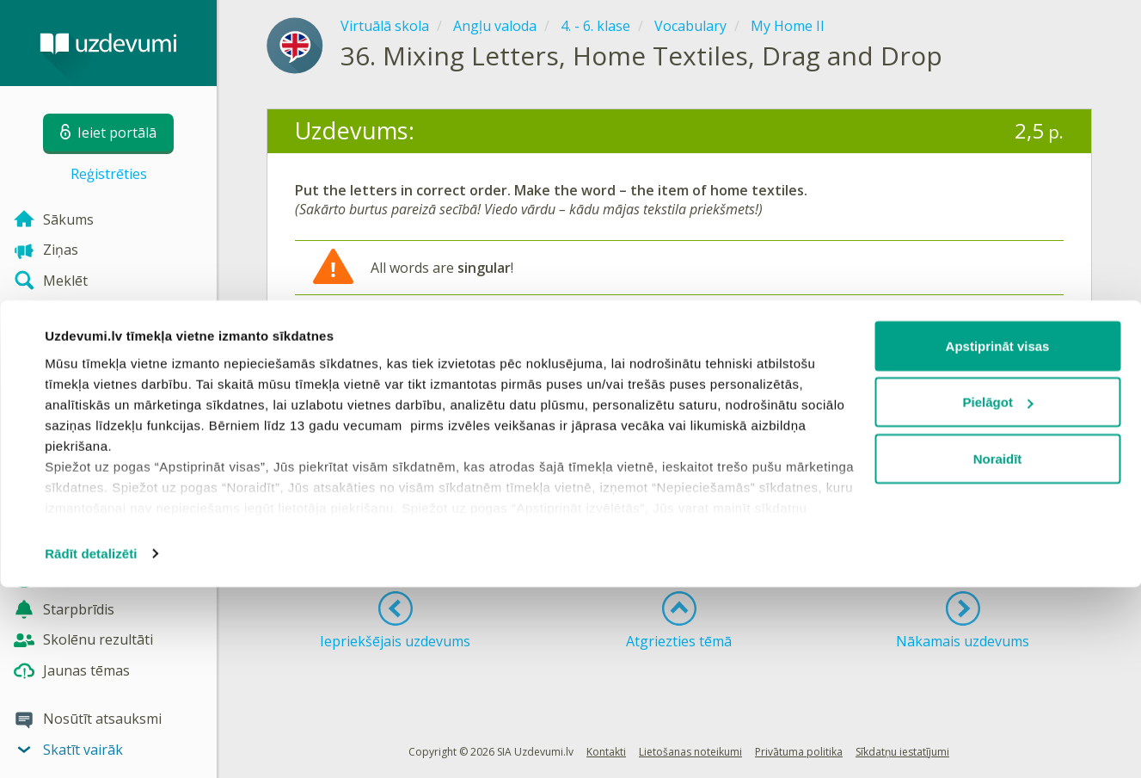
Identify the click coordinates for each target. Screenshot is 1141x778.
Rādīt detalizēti (91, 744)
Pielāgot (998, 593)
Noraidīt (997, 649)
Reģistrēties (109, 173)
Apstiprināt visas (998, 536)
